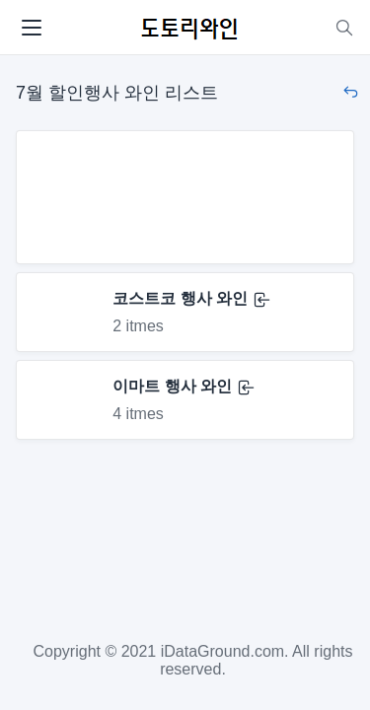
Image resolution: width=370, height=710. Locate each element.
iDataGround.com (222, 651)
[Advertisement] (185, 197)
